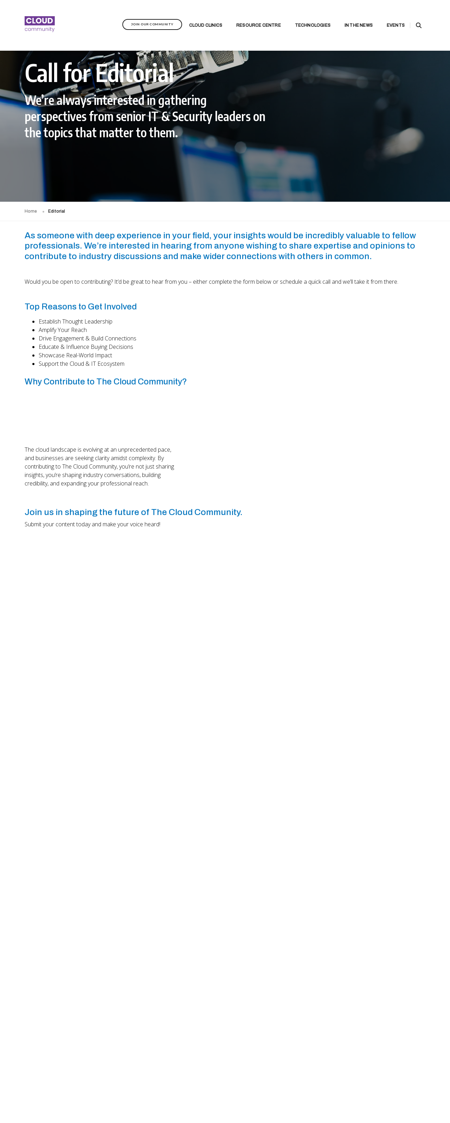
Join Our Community (143, 15)
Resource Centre (249, 16)
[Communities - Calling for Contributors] (225, 726)
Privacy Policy (99, 1097)
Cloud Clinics (196, 16)
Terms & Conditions (135, 1097)
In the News (350, 16)
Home (31, 211)
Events (387, 16)
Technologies (304, 16)
